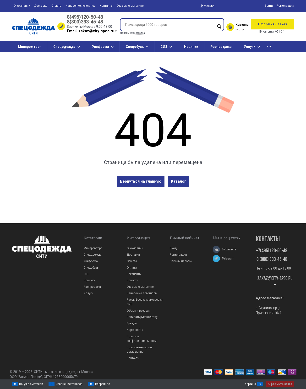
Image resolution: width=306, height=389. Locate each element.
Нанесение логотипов (81, 5)
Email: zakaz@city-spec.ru (92, 31)
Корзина (250, 384)
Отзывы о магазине (130, 5)
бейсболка (139, 33)
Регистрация (285, 5)
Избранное (102, 384)
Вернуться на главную (140, 181)
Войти (269, 5)
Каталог (178, 181)
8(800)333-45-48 (85, 22)
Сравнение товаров (69, 384)
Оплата (56, 5)
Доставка (40, 5)
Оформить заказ (272, 24)
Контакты (106, 5)
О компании (22, 5)
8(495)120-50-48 (85, 17)
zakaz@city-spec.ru (275, 281)
